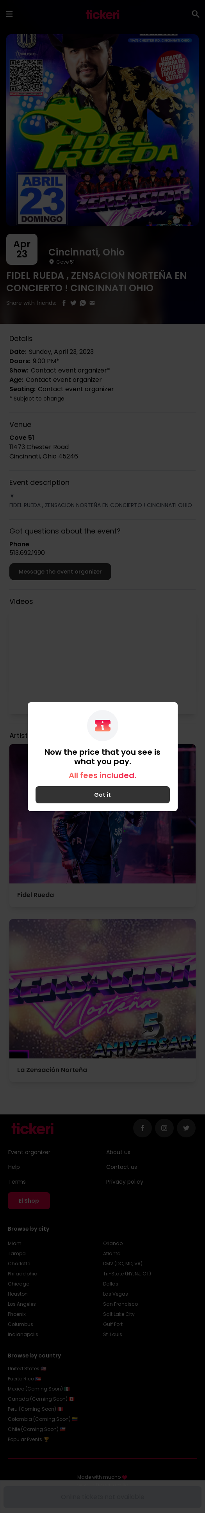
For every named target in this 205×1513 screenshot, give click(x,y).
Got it (102, 795)
